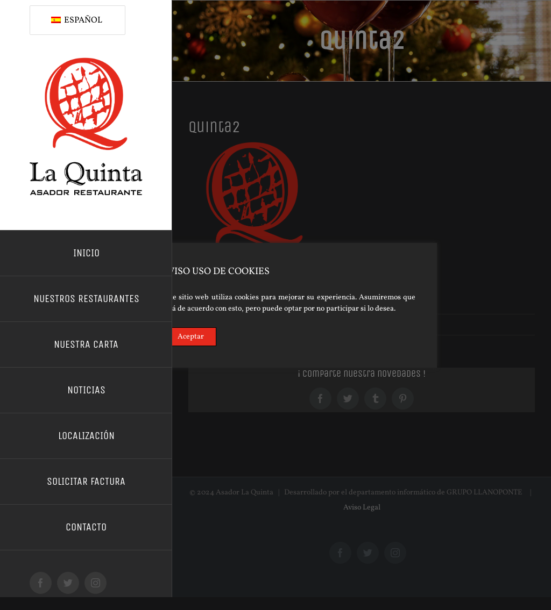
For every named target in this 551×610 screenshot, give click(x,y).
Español (76, 20)
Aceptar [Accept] (191, 337)
